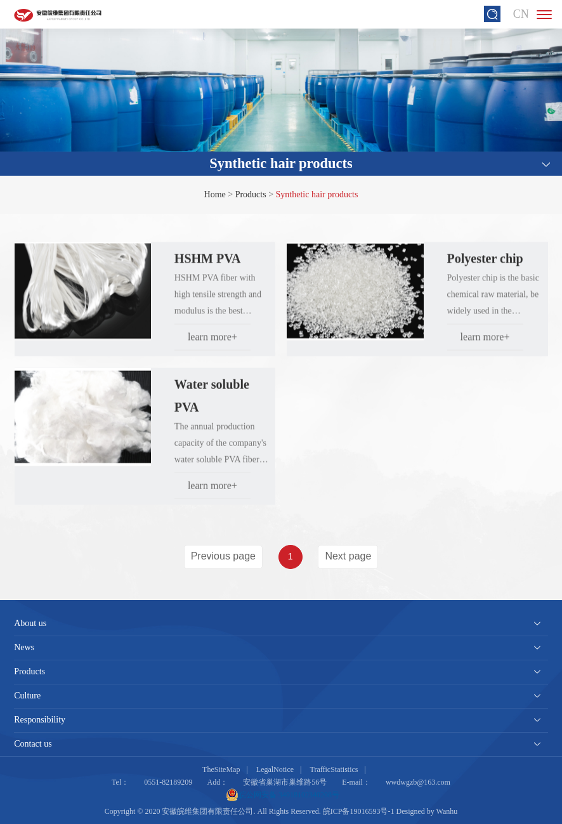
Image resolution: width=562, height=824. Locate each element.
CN (521, 14)
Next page (348, 556)
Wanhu (447, 811)
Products (250, 194)
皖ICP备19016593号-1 (359, 811)
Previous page (223, 556)
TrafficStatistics (334, 769)
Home (215, 194)
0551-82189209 (168, 782)
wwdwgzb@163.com (418, 782)
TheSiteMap (221, 769)
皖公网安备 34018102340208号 (282, 794)
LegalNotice (275, 769)
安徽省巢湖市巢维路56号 (285, 782)
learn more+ (212, 342)
